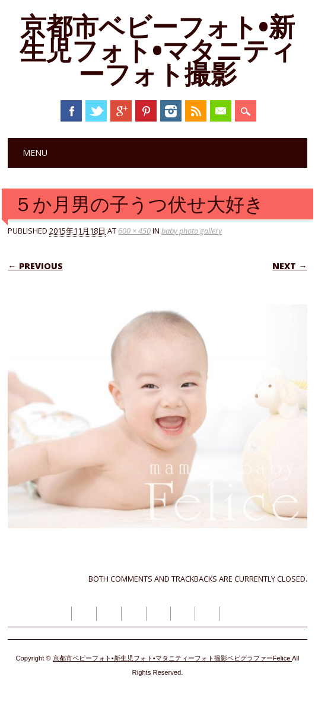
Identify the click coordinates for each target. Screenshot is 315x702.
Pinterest (146, 111)
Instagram (171, 111)
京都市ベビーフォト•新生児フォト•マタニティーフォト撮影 (158, 49)
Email (220, 111)
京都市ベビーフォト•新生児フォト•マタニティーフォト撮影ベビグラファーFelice (172, 658)
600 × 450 (134, 230)
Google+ (121, 111)
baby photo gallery (191, 230)
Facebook (71, 111)
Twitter (96, 111)
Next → (289, 266)
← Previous (35, 266)
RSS (195, 111)
